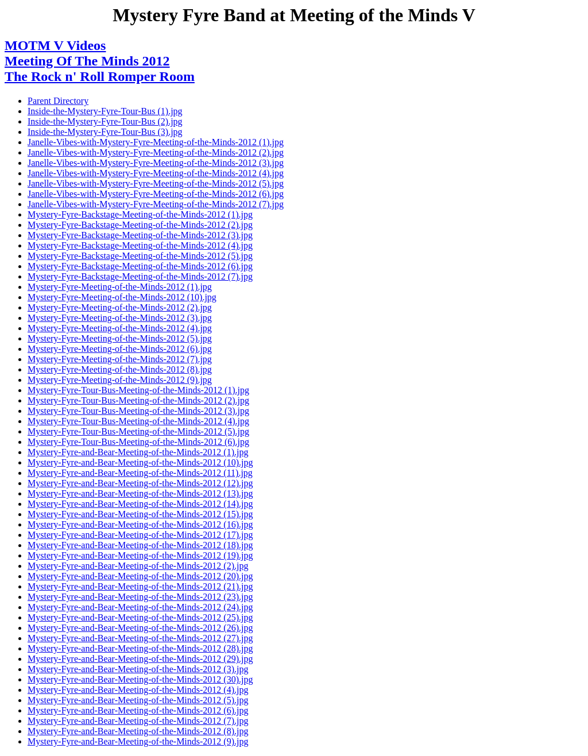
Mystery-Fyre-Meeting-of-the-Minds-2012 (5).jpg (120, 338)
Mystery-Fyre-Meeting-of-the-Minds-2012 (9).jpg (120, 380)
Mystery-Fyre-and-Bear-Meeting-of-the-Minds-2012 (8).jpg (138, 731)
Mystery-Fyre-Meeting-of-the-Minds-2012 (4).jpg (120, 328)
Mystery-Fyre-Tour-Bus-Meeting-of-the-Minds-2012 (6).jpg (138, 442)
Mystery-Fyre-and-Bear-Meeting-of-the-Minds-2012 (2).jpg (138, 566)
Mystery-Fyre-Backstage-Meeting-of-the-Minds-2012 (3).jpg (140, 235)
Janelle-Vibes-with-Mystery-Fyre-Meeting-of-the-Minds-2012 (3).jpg (156, 163)
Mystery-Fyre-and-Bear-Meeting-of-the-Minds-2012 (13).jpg (140, 493)
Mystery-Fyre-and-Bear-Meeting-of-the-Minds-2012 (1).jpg (138, 452)
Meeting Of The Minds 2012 (87, 60)
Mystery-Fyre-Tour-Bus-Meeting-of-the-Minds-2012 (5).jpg (138, 431)
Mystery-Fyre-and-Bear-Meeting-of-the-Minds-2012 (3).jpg (138, 669)
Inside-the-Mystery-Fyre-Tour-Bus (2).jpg (105, 121)
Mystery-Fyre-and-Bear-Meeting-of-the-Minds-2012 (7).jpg (138, 721)
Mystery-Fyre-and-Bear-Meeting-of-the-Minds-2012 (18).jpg (140, 545)
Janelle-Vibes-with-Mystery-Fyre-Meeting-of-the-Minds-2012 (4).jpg (156, 173)
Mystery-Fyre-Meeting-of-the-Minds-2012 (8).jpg (120, 369)
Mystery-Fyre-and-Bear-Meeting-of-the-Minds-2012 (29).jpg (140, 659)
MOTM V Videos (55, 45)
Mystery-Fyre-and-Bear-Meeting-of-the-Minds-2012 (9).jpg (138, 741)
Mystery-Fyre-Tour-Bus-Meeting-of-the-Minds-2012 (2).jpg (138, 400)
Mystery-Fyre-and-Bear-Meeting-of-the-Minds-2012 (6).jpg (138, 710)
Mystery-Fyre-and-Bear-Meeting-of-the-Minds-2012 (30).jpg (140, 679)
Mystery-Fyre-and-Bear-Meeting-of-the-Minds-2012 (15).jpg (140, 514)
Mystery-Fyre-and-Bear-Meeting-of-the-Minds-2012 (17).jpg (140, 535)
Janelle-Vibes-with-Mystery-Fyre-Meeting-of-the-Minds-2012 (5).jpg (156, 183)
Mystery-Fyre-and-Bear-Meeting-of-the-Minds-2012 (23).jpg (140, 597)
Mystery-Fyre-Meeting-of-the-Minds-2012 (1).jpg (120, 287)
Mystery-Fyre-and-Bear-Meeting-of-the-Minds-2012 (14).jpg (140, 504)
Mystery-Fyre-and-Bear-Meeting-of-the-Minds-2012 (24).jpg (140, 607)
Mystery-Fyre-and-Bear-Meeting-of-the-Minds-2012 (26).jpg (140, 628)
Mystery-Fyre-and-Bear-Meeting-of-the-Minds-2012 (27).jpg (140, 638)
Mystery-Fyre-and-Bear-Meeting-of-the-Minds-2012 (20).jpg (140, 576)
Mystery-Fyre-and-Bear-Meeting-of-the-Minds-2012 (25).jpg (140, 617)
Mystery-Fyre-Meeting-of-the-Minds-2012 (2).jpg (120, 307)
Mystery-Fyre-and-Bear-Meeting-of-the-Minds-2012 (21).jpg (140, 586)
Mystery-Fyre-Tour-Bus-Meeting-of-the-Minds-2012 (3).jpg (138, 411)
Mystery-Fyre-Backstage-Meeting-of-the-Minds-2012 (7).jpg (140, 276)
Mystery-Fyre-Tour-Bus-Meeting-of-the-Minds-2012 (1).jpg (138, 390)
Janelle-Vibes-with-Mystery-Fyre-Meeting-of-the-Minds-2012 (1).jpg (156, 142)
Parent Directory (58, 101)
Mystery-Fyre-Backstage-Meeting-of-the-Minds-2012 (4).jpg (140, 245)
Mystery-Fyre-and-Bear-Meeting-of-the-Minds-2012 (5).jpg (138, 700)
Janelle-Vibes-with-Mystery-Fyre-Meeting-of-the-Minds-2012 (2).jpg (156, 152)
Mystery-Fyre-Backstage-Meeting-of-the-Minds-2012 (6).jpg (140, 266)
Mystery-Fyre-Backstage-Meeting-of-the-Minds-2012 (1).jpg (140, 214)
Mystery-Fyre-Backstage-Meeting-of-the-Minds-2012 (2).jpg (140, 225)
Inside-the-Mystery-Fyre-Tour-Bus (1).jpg (105, 111)
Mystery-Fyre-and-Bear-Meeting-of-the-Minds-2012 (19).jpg (140, 555)
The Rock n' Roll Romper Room (100, 76)
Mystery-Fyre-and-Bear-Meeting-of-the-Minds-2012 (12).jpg (140, 483)
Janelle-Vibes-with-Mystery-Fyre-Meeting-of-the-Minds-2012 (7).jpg (156, 204)
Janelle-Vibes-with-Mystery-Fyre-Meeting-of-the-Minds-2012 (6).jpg (156, 194)
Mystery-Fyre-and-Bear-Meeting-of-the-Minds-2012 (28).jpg (140, 648)
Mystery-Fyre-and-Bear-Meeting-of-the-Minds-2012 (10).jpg (140, 462)
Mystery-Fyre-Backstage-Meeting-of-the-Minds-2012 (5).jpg (140, 256)
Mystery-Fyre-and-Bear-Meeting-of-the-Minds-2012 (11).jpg (140, 473)
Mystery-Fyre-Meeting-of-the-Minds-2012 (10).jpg (122, 297)
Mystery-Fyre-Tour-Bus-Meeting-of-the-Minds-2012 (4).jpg (138, 421)
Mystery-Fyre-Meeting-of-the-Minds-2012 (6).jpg (120, 349)
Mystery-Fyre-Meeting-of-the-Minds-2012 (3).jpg (120, 318)
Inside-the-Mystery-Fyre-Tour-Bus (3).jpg (105, 132)
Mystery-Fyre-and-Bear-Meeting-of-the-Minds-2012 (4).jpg (138, 690)
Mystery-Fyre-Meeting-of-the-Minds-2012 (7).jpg (120, 359)
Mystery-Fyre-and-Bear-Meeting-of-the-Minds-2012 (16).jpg (140, 524)
